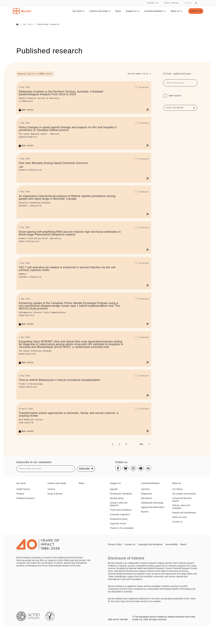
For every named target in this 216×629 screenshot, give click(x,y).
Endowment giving (118, 519)
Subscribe (86, 468)
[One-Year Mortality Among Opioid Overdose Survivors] (83, 167)
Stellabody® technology (152, 502)
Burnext (144, 511)
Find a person (171, 3)
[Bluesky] (126, 468)
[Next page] (149, 444)
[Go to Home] (17, 24)
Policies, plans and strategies (181, 506)
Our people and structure (184, 493)
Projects (20, 493)
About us (176, 11)
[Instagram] (133, 468)
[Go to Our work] (28, 24)
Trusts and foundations (120, 509)
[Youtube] (141, 468)
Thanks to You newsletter (122, 528)
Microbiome (146, 498)
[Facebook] (118, 468)
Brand (183, 544)
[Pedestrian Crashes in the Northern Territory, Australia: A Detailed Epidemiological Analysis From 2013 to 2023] (83, 97)
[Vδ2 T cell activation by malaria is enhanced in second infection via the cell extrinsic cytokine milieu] (83, 273)
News (118, 11)
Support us (132, 11)
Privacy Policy (115, 544)
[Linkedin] (148, 468)
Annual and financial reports (181, 499)
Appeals (114, 489)
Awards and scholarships (184, 512)
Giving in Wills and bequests (118, 504)
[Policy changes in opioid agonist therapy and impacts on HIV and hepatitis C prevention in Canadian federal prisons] (83, 133)
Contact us (152, 3)
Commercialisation (154, 11)
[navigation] (108, 8)
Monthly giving (117, 498)
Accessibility (171, 544)
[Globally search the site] (191, 3)
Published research (25, 498)
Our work (78, 11)
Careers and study (99, 11)
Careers (51, 489)
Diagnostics (146, 493)
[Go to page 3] (126, 444)
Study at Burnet (55, 493)
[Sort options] (139, 73)
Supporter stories (118, 523)
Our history (177, 489)
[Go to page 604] (141, 444)
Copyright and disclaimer (150, 544)
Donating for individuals (121, 493)
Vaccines (145, 489)
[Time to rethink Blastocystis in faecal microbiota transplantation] (83, 384)
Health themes (23, 489)
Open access (175, 95)
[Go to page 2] (119, 444)
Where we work (179, 517)
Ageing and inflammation (152, 507)
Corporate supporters (120, 514)
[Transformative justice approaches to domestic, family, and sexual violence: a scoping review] (83, 418)
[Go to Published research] (48, 24)
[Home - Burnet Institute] (22, 11)
